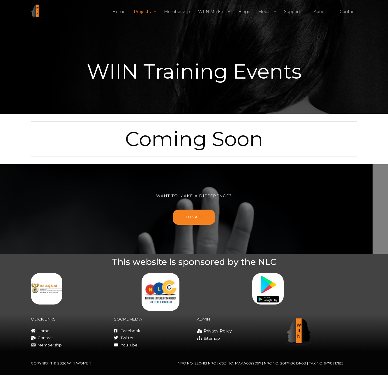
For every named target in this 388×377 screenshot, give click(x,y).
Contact (348, 15)
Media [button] (264, 15)
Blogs (244, 15)
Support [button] (292, 15)
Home (119, 15)
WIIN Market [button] (211, 15)
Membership (177, 15)
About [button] (320, 15)
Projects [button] (142, 15)
